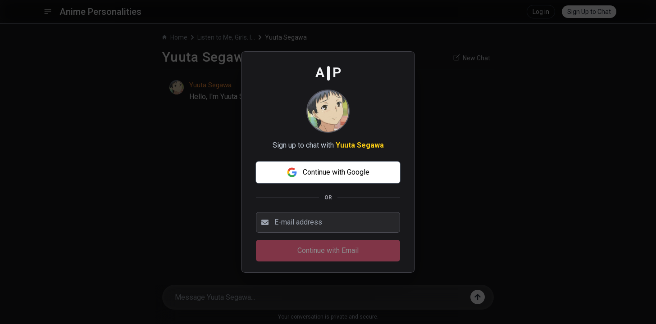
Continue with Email (328, 250)
